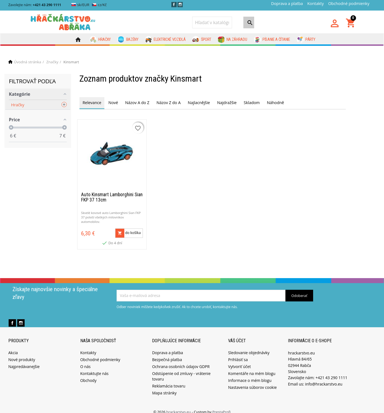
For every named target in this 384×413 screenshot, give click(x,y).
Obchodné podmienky (348, 3)
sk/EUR (80, 4)
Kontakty (315, 3)
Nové (113, 102)
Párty (306, 39)
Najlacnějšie (199, 102)
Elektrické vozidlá (165, 39)
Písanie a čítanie (272, 39)
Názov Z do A (168, 102)
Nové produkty (21, 353)
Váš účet (237, 335)
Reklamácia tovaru (168, 379)
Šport (201, 39)
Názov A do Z (137, 102)
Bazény (127, 39)
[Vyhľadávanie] (212, 22)
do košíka (128, 227)
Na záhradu (232, 39)
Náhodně (275, 102)
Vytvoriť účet (239, 360)
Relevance (92, 102)
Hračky (100, 39)
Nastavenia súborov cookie (252, 381)
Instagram (180, 4)
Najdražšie (226, 102)
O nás (85, 360)
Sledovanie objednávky (248, 346)
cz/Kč (99, 4)
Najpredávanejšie (24, 360)
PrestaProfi (221, 405)
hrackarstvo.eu (179, 405)
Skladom (252, 102)
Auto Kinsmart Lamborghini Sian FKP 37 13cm (112, 191)
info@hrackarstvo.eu (323, 378)
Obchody (88, 374)
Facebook (174, 4)
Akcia (13, 346)
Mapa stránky (164, 386)
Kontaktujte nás (94, 367)
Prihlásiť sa (238, 353)
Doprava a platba (287, 3)
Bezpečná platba (167, 353)
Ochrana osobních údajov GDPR (181, 360)
